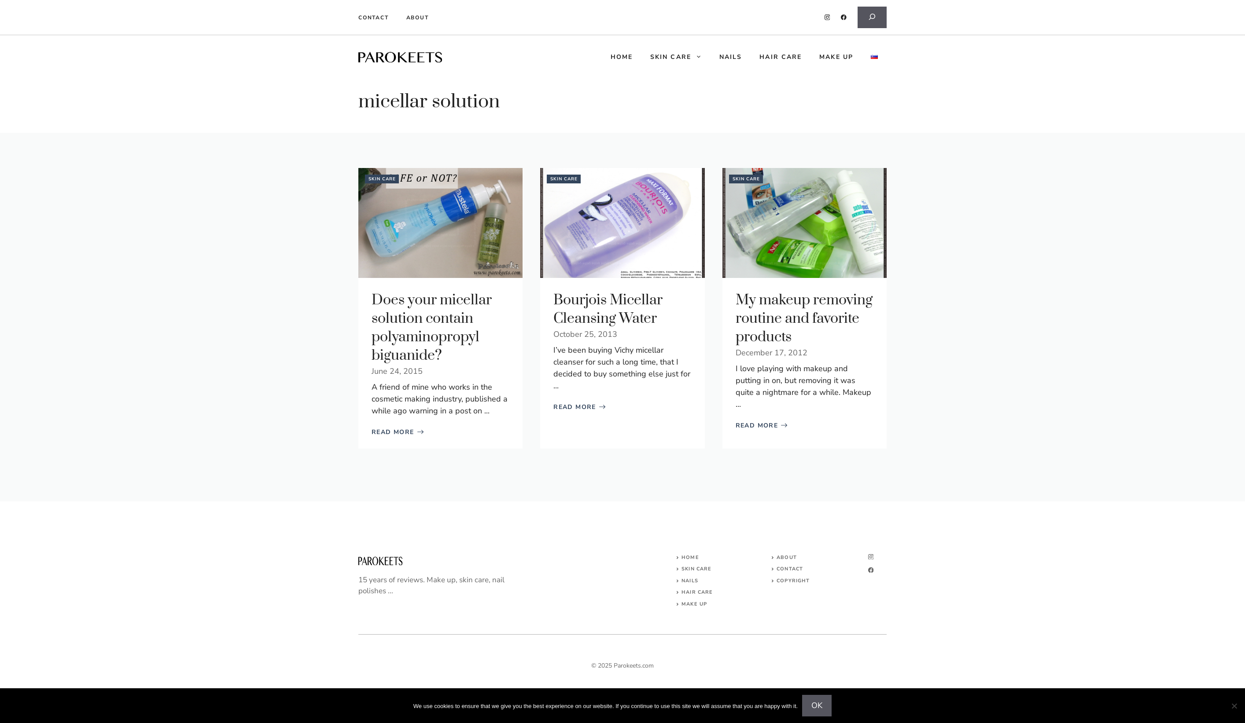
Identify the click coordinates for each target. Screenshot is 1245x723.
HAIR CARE (697, 592)
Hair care (780, 57)
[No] (1234, 705)
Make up (836, 57)
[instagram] (827, 17)
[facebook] (844, 17)
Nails (730, 57)
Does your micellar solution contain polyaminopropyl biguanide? (432, 328)
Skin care (680, 57)
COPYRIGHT (793, 580)
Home (690, 557)
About (417, 17)
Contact (373, 17)
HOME (622, 57)
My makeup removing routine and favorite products (804, 318)
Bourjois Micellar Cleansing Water (608, 309)
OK (816, 705)
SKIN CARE (696, 569)
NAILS (689, 580)
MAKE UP (694, 604)
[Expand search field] (872, 17)
